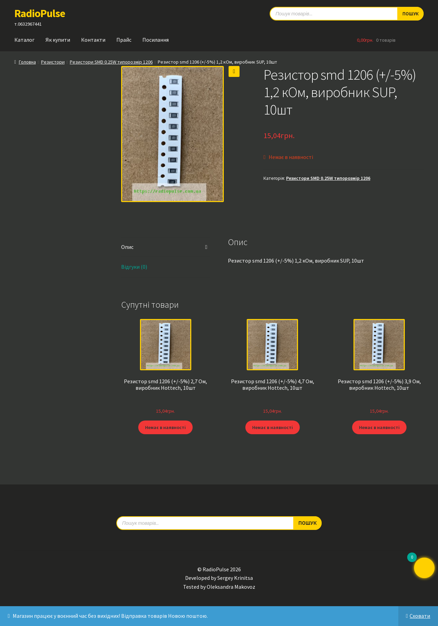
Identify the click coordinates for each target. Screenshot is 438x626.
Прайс (123, 39)
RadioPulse (39, 13)
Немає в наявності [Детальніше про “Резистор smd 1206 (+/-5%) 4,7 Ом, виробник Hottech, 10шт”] (272, 427)
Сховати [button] (420, 615)
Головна (27, 62)
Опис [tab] (127, 246)
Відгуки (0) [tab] (134, 266)
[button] (234, 71)
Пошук (307, 522)
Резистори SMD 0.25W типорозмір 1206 (111, 62)
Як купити (58, 39)
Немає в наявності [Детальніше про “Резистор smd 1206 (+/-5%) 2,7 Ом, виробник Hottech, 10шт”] (165, 427)
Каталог (24, 39)
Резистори (53, 62)
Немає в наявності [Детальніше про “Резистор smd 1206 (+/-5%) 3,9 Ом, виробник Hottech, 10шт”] (379, 427)
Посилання (155, 39)
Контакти (93, 39)
